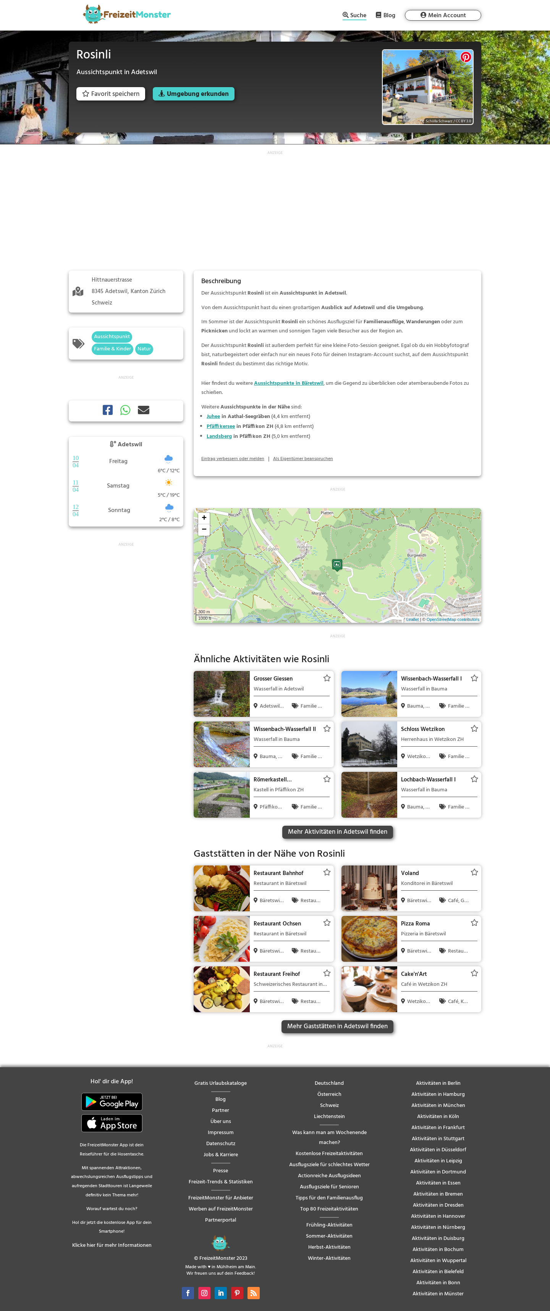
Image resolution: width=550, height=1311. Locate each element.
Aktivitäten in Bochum (438, 1249)
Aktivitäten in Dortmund (438, 1172)
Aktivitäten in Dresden (438, 1205)
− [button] (204, 530)
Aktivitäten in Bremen (438, 1194)
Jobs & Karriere (221, 1155)
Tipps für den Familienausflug (329, 1198)
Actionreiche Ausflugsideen (329, 1176)
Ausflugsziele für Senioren (329, 1187)
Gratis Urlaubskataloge (220, 1083)
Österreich (329, 1094)
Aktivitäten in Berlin (438, 1083)
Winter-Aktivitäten (329, 1258)
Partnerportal (220, 1220)
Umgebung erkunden (198, 94)
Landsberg (219, 436)
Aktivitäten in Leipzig (438, 1161)
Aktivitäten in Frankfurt (438, 1127)
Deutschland (329, 1083)
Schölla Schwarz (439, 121)
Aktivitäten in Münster (438, 1294)
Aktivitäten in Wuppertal (438, 1260)
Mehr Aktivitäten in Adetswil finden (337, 832)
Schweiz (329, 1105)
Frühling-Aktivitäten (329, 1225)
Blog (389, 15)
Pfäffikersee (221, 426)
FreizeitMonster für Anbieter (220, 1198)
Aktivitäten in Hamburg (438, 1094)
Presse (220, 1171)
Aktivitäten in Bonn (438, 1283)
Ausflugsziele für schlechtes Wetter (329, 1164)
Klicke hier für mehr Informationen (112, 1245)
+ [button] (204, 518)
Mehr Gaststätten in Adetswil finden (337, 1026)
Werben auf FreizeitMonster (221, 1209)
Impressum (221, 1132)
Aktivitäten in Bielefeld (438, 1271)
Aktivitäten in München (438, 1105)
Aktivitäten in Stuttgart (438, 1138)
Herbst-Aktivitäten (329, 1247)
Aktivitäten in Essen (438, 1183)
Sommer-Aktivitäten (329, 1236)
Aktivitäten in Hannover (438, 1216)
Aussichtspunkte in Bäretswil (289, 383)
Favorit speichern (110, 94)
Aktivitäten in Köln (438, 1116)
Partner (220, 1110)
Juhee (213, 416)
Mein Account (447, 16)
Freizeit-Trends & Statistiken (221, 1182)
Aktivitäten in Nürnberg (438, 1227)
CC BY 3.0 (463, 121)
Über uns (220, 1121)
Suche (358, 16)
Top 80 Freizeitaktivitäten (329, 1209)
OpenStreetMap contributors (453, 619)
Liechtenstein (329, 1116)
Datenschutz (220, 1143)
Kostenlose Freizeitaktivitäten (329, 1153)
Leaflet (412, 619)
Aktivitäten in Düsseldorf (438, 1150)
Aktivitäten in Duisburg (438, 1238)
